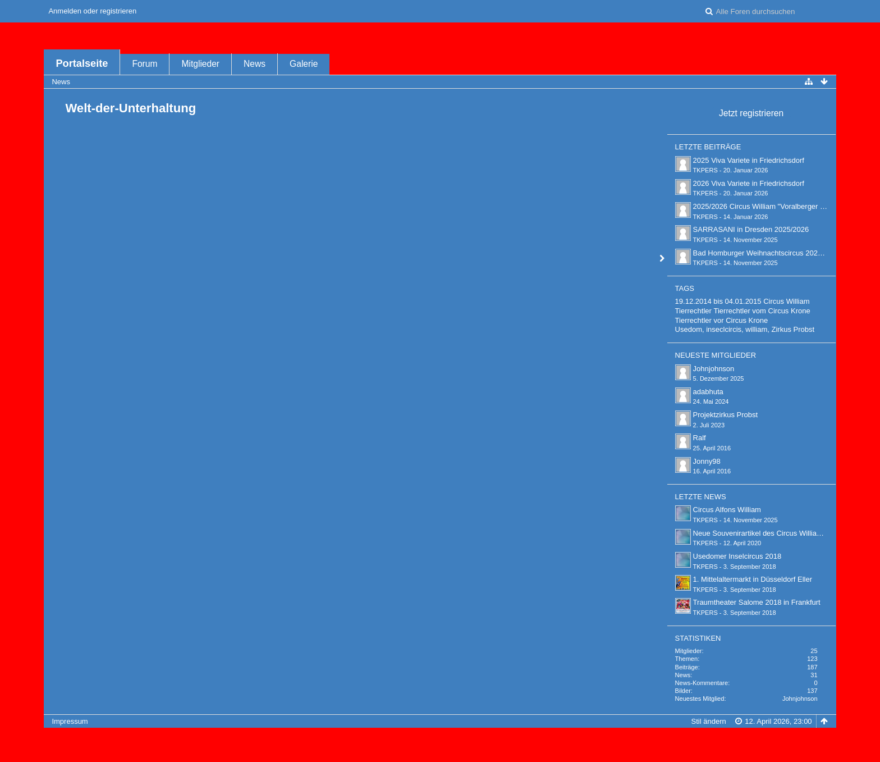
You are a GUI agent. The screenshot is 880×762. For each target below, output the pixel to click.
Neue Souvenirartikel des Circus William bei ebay (772, 533)
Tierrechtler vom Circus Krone (761, 311)
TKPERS (705, 170)
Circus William (786, 301)
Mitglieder (200, 64)
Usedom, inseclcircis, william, (722, 329)
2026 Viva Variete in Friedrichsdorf (748, 183)
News (254, 64)
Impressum (70, 721)
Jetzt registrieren (751, 113)
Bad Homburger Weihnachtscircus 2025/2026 (766, 253)
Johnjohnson (714, 368)
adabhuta (708, 391)
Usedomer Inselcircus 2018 (737, 556)
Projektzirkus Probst (725, 414)
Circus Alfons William (727, 509)
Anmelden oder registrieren (92, 11)
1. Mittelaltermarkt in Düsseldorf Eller (752, 579)
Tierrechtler (693, 311)
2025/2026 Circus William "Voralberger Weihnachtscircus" (786, 206)
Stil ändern (708, 721)
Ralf (699, 438)
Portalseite (82, 63)
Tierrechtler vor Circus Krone (721, 320)
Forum (144, 64)
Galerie (304, 64)
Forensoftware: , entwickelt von (440, 740)
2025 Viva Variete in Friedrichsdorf (748, 160)
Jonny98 (707, 461)
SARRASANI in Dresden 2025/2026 (751, 229)
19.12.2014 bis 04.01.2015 (718, 301)
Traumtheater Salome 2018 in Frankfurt (757, 602)
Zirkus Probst (793, 329)
